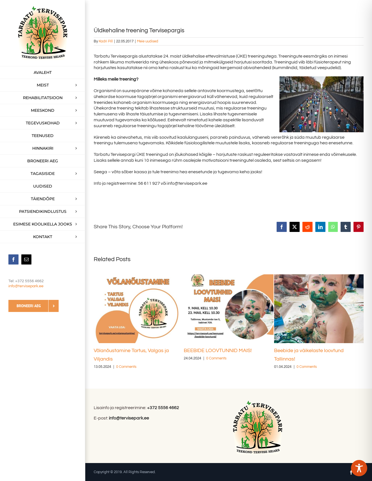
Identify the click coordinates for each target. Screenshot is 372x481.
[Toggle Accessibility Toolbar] (359, 468)
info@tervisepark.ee (25, 286)
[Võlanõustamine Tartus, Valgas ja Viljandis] (138, 276)
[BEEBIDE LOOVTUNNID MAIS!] (228, 276)
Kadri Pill (106, 41)
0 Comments (126, 367)
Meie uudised (147, 41)
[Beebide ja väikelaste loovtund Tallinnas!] (319, 276)
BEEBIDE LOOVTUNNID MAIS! (218, 350)
